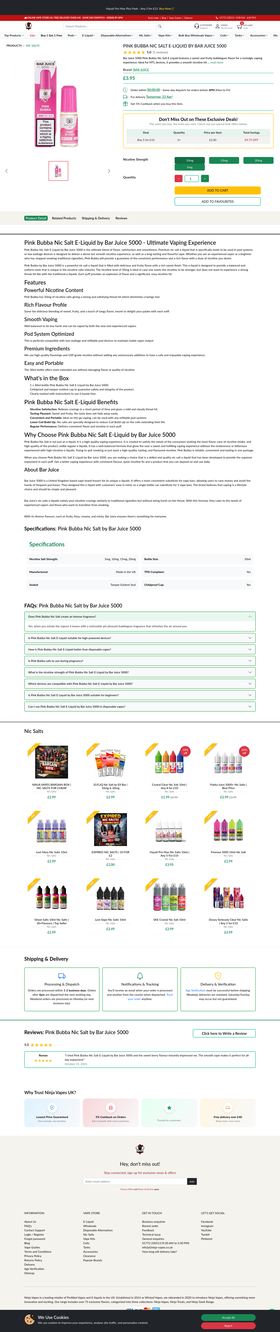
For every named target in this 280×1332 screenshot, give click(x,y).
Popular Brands (92, 1260)
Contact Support (34, 1230)
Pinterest (206, 1238)
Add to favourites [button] (218, 201)
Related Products (64, 218)
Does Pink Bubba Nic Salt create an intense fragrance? (62, 616)
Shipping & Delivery (96, 218)
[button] (198, 52)
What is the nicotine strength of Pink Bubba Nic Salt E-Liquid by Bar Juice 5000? (78, 672)
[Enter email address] (135, 1181)
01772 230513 (225, 17)
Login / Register (34, 1234)
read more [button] (216, 62)
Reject (228, 1325)
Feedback (148, 1230)
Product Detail (36, 218)
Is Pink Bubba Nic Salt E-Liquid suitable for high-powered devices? (69, 638)
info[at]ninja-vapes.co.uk (157, 1247)
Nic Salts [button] (146, 35)
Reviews (121, 218)
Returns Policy (33, 1260)
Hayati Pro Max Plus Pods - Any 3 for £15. (140, 8)
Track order (153, 18)
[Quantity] (192, 178)
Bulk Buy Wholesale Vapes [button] (197, 35)
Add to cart (217, 190)
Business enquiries (153, 1221)
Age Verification (196, 990)
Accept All (228, 1317)
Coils (86, 1243)
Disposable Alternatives (98, 1230)
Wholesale (89, 1226)
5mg (189, 167)
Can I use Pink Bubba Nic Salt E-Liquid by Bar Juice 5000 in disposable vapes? (76, 706)
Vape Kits (89, 1238)
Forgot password (34, 1238)
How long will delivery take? (159, 1251)
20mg (258, 160)
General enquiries (153, 1238)
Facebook (207, 1221)
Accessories (90, 1251)
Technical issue (151, 1234)
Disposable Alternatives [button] (117, 35)
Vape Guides (175, 18)
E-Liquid (88, 1221)
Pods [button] (72, 35)
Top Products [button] (14, 35)
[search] (160, 26)
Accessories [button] (259, 35)
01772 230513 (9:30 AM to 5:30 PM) (165, 1243)
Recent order (150, 1226)
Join (191, 1181)
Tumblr (205, 1234)
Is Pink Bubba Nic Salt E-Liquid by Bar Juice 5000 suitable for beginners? (73, 695)
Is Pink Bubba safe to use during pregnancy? (55, 660)
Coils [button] (225, 35)
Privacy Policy (127, 1189)
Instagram (207, 1226)
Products (14, 45)
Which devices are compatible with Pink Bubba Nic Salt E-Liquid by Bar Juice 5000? (80, 683)
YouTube (206, 1230)
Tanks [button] (240, 35)
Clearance (89, 1256)
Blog (164, 18)
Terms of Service (145, 1189)
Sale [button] (33, 35)
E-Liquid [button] (89, 35)
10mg (189, 160)
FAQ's (28, 1226)
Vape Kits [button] (165, 35)
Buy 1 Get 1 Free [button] (52, 35)
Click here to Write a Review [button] (224, 1033)
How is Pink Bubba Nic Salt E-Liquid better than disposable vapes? (69, 649)
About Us (30, 1221)
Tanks (86, 1247)
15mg (224, 160)
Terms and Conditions (37, 1251)
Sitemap (29, 1273)
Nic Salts (32, 45)
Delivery (188, 18)
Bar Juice (141, 70)
